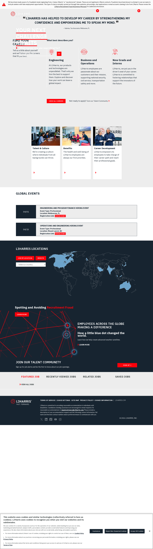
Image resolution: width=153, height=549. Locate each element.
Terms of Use (7, 545)
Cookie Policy (79, 533)
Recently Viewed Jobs (61, 500)
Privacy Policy (8, 539)
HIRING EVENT (60, 293)
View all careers (56, 178)
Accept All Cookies (137, 531)
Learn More (87, 74)
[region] (76, 531)
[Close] (149, 531)
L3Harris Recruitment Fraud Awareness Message (70, 7)
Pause (149, 82)
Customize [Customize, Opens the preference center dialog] (96, 531)
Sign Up (126, 489)
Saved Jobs (122, 500)
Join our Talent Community (98, 177)
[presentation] (76, 47)
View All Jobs (24, 508)
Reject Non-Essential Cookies (116, 531)
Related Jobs (92, 500)
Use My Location (25, 335)
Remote (41, 335)
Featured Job (30, 500)
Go (59, 66)
